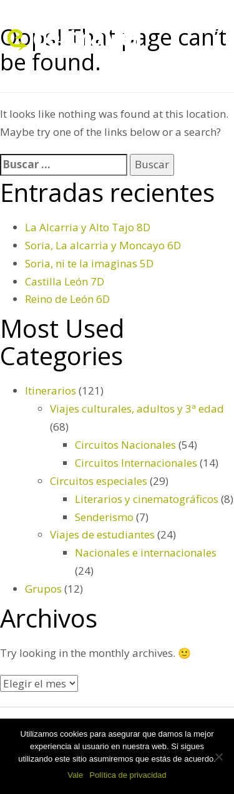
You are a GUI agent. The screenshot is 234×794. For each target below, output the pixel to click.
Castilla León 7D (64, 281)
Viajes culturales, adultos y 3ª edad (137, 408)
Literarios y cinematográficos (146, 499)
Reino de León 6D (67, 299)
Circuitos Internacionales (136, 463)
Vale (75, 775)
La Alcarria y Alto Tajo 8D (87, 227)
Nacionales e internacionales (146, 552)
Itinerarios (50, 390)
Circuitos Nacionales (125, 445)
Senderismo (104, 517)
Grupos (43, 588)
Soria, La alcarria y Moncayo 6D (103, 245)
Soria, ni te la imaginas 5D (89, 263)
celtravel (87, 36)
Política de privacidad (128, 775)
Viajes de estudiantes (102, 534)
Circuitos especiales (98, 481)
